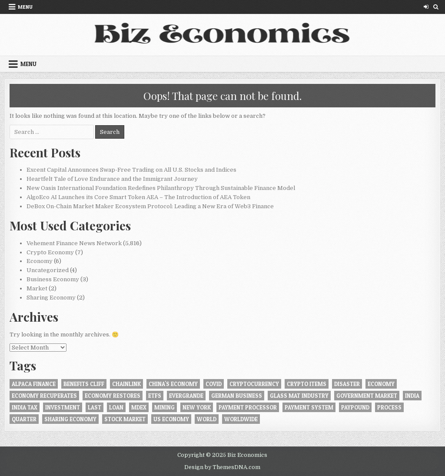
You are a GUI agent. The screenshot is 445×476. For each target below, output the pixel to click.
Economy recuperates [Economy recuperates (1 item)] (44, 395)
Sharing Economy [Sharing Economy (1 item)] (70, 419)
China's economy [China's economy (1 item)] (173, 383)
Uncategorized (48, 270)
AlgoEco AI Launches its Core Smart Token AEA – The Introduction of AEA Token (138, 197)
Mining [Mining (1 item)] (164, 407)
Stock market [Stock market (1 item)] (125, 419)
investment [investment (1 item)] (62, 407)
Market (37, 288)
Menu (25, 6)
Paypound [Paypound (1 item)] (355, 407)
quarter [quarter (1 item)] (24, 419)
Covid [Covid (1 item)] (214, 383)
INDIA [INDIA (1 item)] (412, 395)
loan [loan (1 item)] (116, 407)
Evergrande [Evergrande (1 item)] (186, 395)
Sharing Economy (51, 297)
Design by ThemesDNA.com (222, 467)
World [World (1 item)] (206, 419)
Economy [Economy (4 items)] (381, 383)
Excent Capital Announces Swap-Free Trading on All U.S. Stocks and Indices (131, 169)
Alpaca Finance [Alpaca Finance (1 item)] (34, 383)
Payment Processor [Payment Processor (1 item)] (248, 407)
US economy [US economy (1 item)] (171, 419)
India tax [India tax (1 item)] (24, 407)
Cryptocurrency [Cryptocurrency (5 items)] (254, 383)
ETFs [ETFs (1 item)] (154, 395)
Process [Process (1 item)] (389, 407)
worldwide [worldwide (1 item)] (241, 419)
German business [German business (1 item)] (236, 395)
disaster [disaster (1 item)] (347, 383)
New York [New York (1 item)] (197, 407)
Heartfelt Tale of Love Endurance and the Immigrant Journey (112, 179)
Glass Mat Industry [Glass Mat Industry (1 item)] (299, 395)
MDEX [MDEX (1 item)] (138, 407)
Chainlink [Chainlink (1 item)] (126, 383)
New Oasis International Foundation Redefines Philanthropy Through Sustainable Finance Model (161, 188)
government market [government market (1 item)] (366, 395)
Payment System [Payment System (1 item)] (309, 407)
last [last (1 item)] (94, 407)
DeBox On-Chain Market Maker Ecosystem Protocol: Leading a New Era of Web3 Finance (150, 206)
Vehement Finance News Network (74, 243)
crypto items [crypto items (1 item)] (306, 383)
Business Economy (53, 279)
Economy (40, 261)
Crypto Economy (50, 252)
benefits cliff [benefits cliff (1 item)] (83, 383)
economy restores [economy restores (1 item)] (112, 395)
